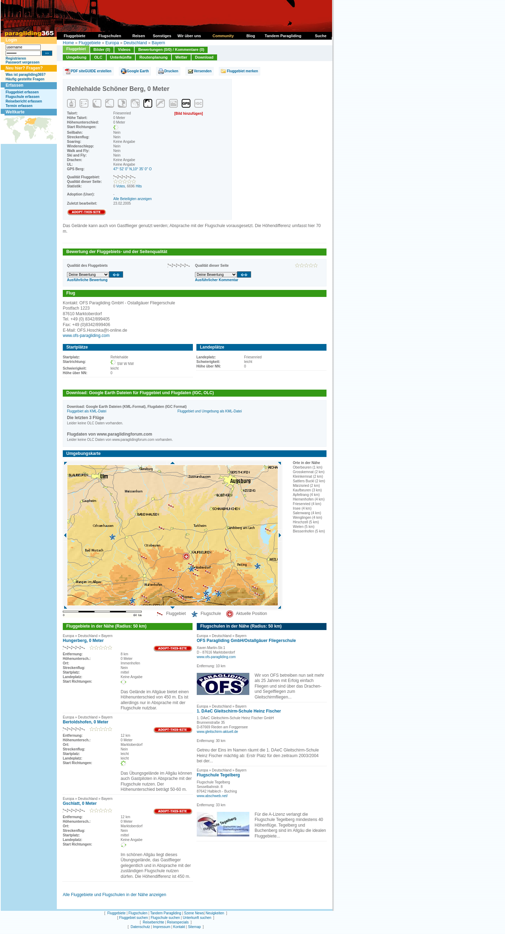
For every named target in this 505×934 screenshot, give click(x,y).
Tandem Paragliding (165, 913)
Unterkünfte (121, 57)
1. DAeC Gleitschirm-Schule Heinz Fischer (239, 711)
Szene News (194, 913)
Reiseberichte (153, 922)
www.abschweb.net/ (212, 796)
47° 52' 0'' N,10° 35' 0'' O (132, 169)
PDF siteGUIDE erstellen (91, 71)
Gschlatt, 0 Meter (80, 803)
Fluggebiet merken (242, 71)
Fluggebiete (90, 42)
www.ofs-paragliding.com (86, 335)
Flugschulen (137, 913)
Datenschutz (140, 927)
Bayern (158, 42)
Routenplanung (153, 57)
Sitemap (194, 927)
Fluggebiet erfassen (22, 92)
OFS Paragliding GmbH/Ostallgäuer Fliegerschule (246, 640)
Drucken (171, 71)
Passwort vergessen (23, 62)
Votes (120, 186)
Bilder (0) (102, 49)
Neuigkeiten (215, 913)
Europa (112, 42)
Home (68, 42)
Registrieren (16, 58)
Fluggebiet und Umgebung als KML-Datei (209, 411)
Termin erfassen (19, 106)
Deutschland (135, 42)
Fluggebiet (76, 49)
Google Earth (138, 71)
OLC (98, 57)
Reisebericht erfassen (24, 101)
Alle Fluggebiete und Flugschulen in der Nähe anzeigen (114, 894)
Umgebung (76, 57)
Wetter (181, 57)
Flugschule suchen (165, 918)
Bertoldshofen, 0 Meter (85, 722)
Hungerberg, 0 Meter (83, 640)
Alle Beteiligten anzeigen (132, 199)
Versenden (202, 71)
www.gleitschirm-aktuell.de (217, 732)
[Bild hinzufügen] (188, 113)
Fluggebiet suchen (133, 918)
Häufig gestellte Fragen (25, 79)
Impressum (161, 927)
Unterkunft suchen (197, 918)
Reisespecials (178, 922)
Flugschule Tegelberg (218, 775)
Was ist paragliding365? (26, 75)
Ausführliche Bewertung (87, 280)
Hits (139, 186)
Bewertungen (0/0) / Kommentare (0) (171, 49)
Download (204, 57)
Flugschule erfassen (23, 97)
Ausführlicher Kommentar (216, 280)
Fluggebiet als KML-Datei (86, 411)
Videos (124, 49)
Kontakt (179, 927)
